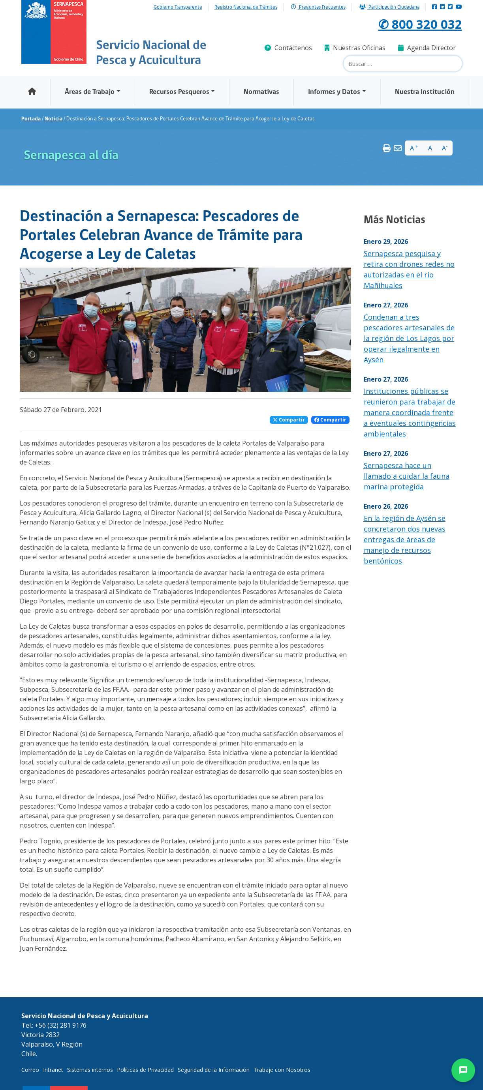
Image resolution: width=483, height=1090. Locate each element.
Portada (31, 119)
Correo (30, 1069)
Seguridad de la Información (214, 1069)
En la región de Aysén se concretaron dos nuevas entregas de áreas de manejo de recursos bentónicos (404, 539)
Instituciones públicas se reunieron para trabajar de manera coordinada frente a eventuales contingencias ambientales (410, 412)
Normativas (261, 92)
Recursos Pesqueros (179, 92)
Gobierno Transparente (178, 7)
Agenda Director (427, 47)
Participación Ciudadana (389, 7)
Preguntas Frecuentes (318, 7)
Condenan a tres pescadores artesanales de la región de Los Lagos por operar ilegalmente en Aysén (409, 338)
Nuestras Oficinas (355, 47)
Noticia (53, 119)
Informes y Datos (334, 92)
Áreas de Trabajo (90, 92)
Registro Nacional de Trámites (245, 7)
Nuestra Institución (425, 92)
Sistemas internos (90, 1069)
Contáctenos (288, 47)
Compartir (289, 419)
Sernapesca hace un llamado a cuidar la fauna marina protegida (406, 476)
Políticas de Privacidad (145, 1069)
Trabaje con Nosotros (282, 1069)
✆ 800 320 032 (420, 23)
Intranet (53, 1069)
